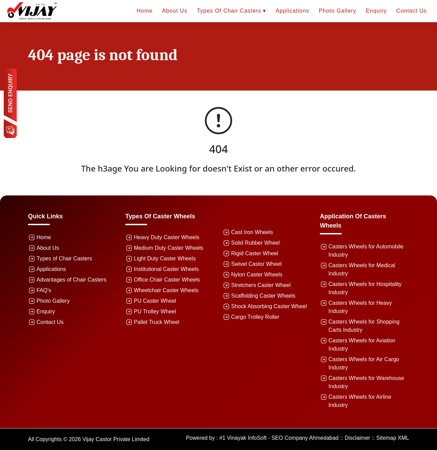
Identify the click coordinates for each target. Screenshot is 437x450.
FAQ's (44, 290)
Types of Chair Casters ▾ (231, 11)
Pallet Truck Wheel (156, 322)
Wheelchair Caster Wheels (166, 290)
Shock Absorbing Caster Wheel (269, 306)
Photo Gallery (337, 11)
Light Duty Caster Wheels (165, 258)
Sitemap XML (392, 438)
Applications (292, 11)
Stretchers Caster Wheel (261, 285)
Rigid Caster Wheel (254, 253)
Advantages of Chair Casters (72, 280)
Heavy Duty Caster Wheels (166, 237)
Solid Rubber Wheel (255, 243)
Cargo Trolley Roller (255, 317)
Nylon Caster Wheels (256, 274)
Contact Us (411, 11)
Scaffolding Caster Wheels (263, 296)
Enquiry (376, 11)
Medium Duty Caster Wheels (168, 248)
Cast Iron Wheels (252, 232)
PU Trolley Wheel (155, 311)
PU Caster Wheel (155, 301)
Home (145, 11)
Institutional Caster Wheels (166, 269)
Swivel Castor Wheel (256, 264)
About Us (174, 11)
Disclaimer (357, 438)
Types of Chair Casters (64, 258)
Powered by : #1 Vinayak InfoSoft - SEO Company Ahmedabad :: (265, 438)
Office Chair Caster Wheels (167, 280)
